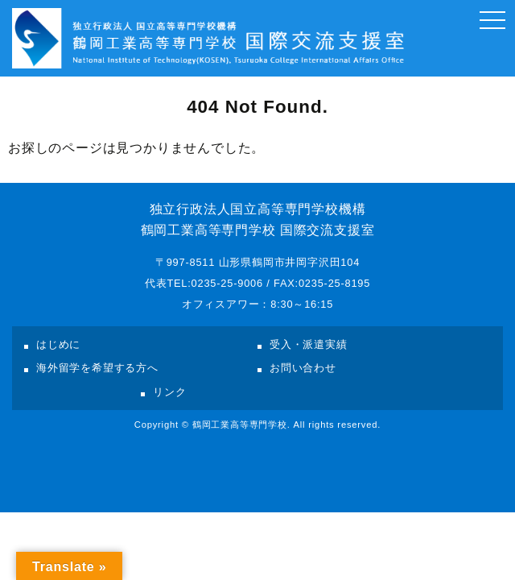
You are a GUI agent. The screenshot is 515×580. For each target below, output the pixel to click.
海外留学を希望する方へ (97, 368)
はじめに (58, 344)
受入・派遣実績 (309, 344)
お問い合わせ (303, 368)
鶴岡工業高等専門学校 (239, 424)
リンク (169, 392)
